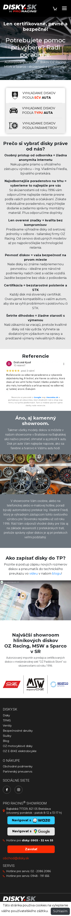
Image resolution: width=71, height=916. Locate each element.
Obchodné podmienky (18, 766)
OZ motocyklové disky (18, 746)
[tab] (35, 95)
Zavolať (31, 849)
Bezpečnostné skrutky (18, 730)
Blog (6, 741)
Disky (6, 715)
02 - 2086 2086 (40, 871)
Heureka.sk (52, 397)
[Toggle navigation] (64, 8)
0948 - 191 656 (39, 876)
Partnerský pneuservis (17, 771)
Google (37, 397)
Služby (7, 736)
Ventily (7, 725)
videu (33, 573)
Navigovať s (31, 831)
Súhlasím (60, 911)
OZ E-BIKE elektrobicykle (20, 751)
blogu (56, 573)
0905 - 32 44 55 (42, 840)
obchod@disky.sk (16, 858)
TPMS (7, 720)
